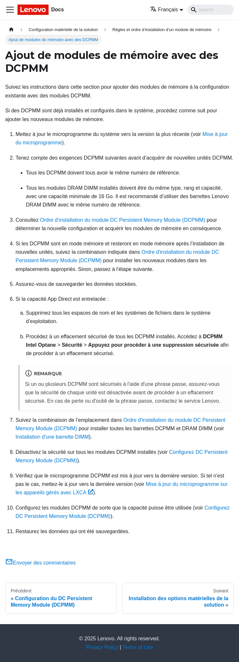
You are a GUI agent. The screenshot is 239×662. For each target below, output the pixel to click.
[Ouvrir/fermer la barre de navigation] (10, 10)
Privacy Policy (102, 647)
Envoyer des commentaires (40, 563)
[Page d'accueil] (11, 30)
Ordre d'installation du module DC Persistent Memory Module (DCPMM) (122, 220)
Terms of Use (137, 647)
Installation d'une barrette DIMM (52, 437)
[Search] (210, 10)
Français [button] (164, 9)
